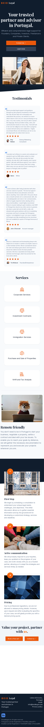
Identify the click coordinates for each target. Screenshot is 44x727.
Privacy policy (37, 707)
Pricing (8, 602)
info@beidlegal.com (35, 704)
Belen (12, 176)
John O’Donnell (15, 228)
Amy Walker (12, 141)
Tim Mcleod (14, 263)
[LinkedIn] (3, 715)
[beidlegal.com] (8, 3)
